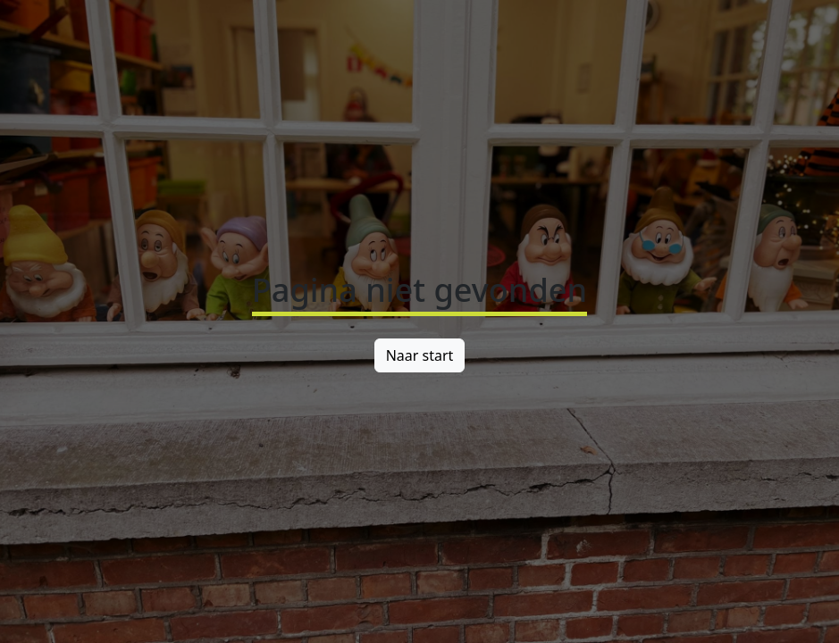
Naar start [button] (420, 355)
